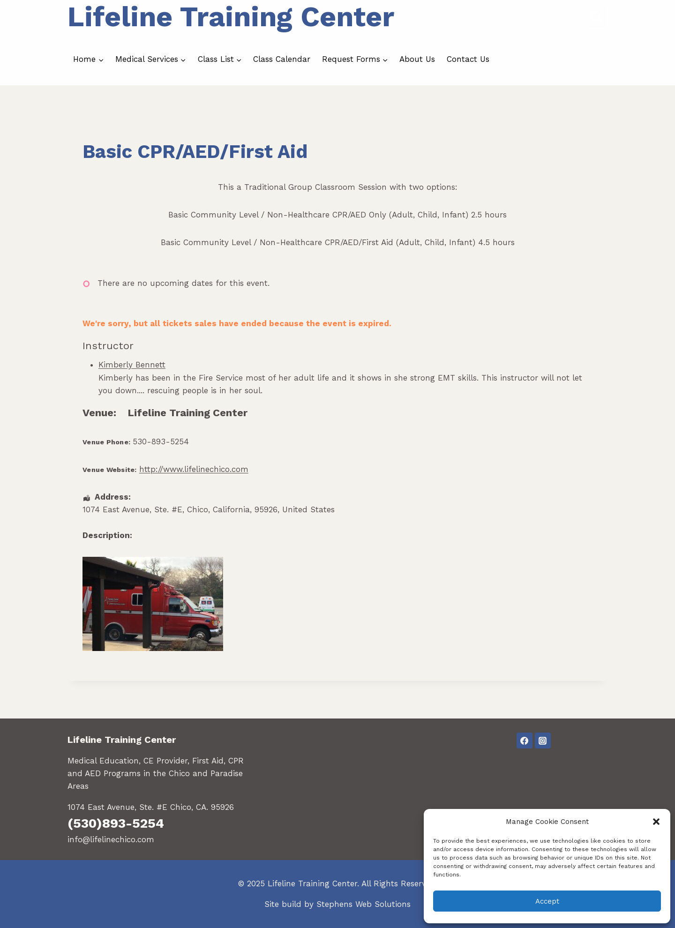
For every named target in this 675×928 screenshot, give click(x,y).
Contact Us (468, 59)
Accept (547, 901)
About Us (417, 59)
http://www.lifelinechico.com (193, 469)
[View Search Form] (596, 17)
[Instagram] (543, 740)
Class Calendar (281, 59)
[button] (656, 821)
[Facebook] (524, 740)
